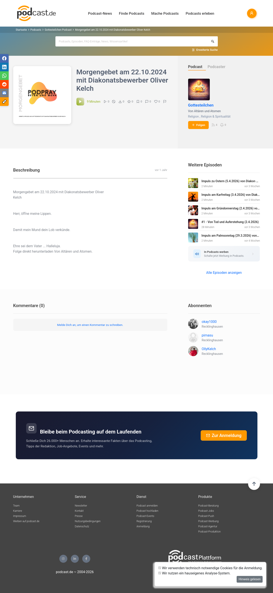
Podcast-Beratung (208, 505)
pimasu (207, 335)
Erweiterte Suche (207, 49)
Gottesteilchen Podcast (58, 29)
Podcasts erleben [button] (200, 13)
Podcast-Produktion (209, 531)
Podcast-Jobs (206, 510)
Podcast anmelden (147, 505)
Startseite (21, 29)
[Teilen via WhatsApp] (4, 75)
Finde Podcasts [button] (131, 13)
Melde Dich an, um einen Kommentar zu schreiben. (90, 325)
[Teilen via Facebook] (4, 58)
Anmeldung (143, 526)
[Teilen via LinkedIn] (4, 67)
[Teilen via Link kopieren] (4, 101)
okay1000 (209, 322)
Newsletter (81, 505)
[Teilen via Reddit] (4, 84)
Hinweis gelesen (250, 579)
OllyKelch (209, 349)
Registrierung (144, 521)
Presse (79, 516)
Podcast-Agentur (207, 526)
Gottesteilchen (201, 105)
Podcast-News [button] (100, 13)
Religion (193, 116)
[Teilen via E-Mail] (4, 93)
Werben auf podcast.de (26, 521)
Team (16, 505)
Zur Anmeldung (224, 435)
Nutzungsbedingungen (88, 521)
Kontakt (79, 510)
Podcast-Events (145, 516)
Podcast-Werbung (208, 521)
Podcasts (35, 29)
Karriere (17, 510)
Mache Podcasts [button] (165, 13)
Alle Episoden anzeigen (224, 273)
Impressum (19, 516)
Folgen (198, 125)
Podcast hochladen (147, 510)
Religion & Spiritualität (216, 116)
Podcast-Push (206, 516)
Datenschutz (82, 526)
